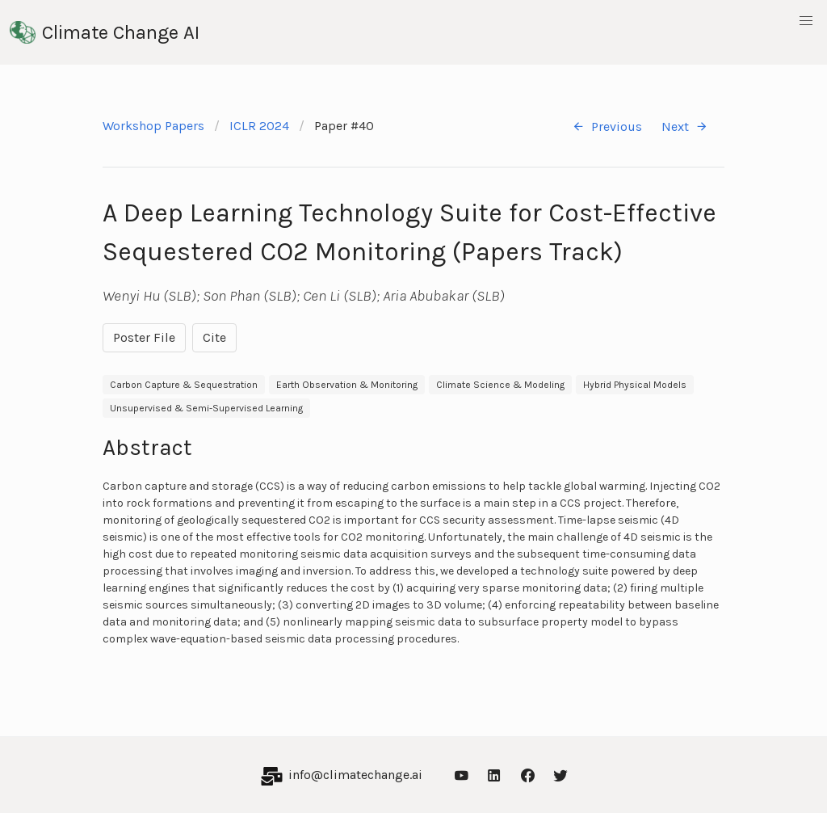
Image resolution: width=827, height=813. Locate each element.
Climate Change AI (104, 32)
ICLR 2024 (259, 125)
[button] (806, 21)
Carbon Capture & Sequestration (184, 384)
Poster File (144, 337)
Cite (214, 337)
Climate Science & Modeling (500, 384)
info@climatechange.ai (355, 774)
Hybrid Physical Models (634, 384)
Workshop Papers (153, 125)
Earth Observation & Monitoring (347, 384)
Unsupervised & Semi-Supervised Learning (206, 408)
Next (684, 126)
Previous (607, 126)
